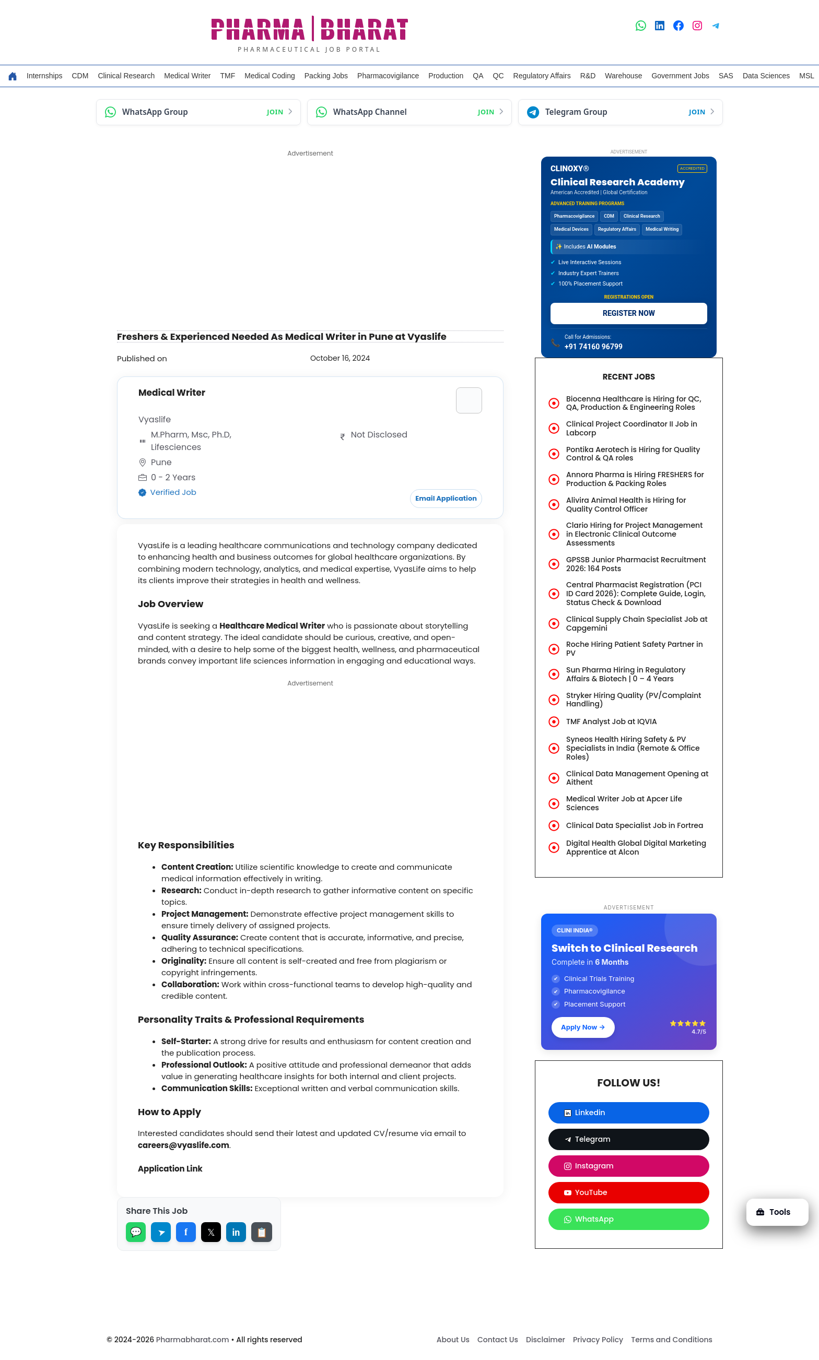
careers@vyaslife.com (183, 1145)
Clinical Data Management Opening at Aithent (637, 778)
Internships (44, 76)
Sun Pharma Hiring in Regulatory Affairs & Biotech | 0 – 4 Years (625, 674)
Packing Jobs (326, 76)
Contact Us (497, 1339)
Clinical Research (126, 76)
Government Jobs (680, 76)
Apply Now (583, 1027)
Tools (773, 1212)
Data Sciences (766, 76)
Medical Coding (269, 76)
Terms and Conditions (671, 1339)
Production (445, 76)
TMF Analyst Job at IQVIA (611, 721)
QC (498, 76)
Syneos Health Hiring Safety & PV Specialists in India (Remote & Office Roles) (633, 748)
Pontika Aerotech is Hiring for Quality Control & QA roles (633, 454)
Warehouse (623, 76)
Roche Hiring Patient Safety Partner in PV (634, 648)
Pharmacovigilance (388, 76)
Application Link (170, 1168)
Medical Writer (187, 76)
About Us (453, 1339)
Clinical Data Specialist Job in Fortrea (635, 825)
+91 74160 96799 (594, 346)
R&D (588, 76)
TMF (228, 76)
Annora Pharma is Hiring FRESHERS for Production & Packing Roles (635, 479)
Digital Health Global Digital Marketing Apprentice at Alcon (636, 847)
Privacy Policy (598, 1339)
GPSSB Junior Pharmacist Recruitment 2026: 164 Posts (636, 564)
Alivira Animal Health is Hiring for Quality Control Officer (626, 504)
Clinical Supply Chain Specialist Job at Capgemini (637, 623)
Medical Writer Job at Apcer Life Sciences (624, 803)
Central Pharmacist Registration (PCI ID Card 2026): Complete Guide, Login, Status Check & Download (636, 594)
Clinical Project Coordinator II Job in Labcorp (631, 428)
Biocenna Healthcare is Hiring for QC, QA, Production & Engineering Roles (633, 403)
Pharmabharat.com (192, 1339)
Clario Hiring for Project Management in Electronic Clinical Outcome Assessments (634, 534)
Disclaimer (545, 1339)
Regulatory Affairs (542, 76)
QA (478, 76)
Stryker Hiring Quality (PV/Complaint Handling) (633, 699)
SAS (726, 76)
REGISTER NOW (629, 313)
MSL (806, 76)
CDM (80, 76)
